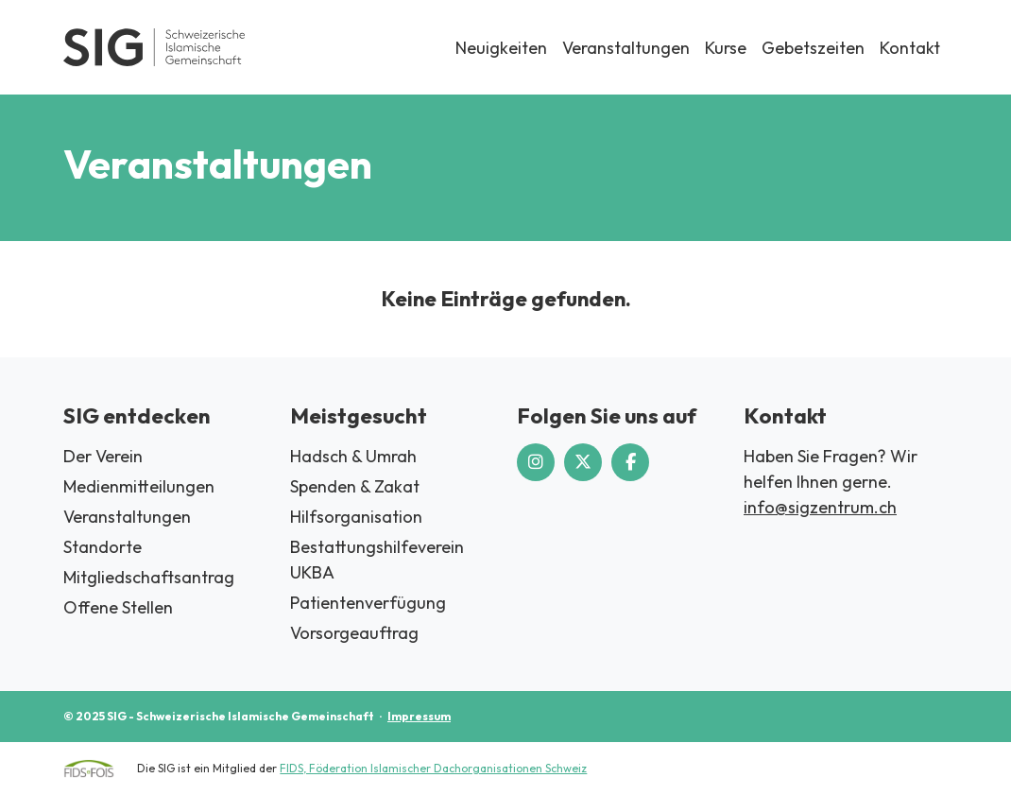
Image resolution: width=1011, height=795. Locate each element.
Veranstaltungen (626, 48)
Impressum (419, 716)
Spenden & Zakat (355, 486)
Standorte (102, 547)
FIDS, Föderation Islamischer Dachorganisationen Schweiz (433, 768)
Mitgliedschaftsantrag (148, 577)
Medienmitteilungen (138, 486)
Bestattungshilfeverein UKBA (377, 559)
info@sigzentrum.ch (820, 507)
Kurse (725, 48)
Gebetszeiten (813, 48)
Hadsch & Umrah (353, 456)
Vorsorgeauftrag (354, 633)
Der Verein (103, 456)
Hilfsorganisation (356, 516)
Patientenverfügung (368, 603)
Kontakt (910, 48)
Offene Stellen (118, 607)
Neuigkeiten (501, 48)
